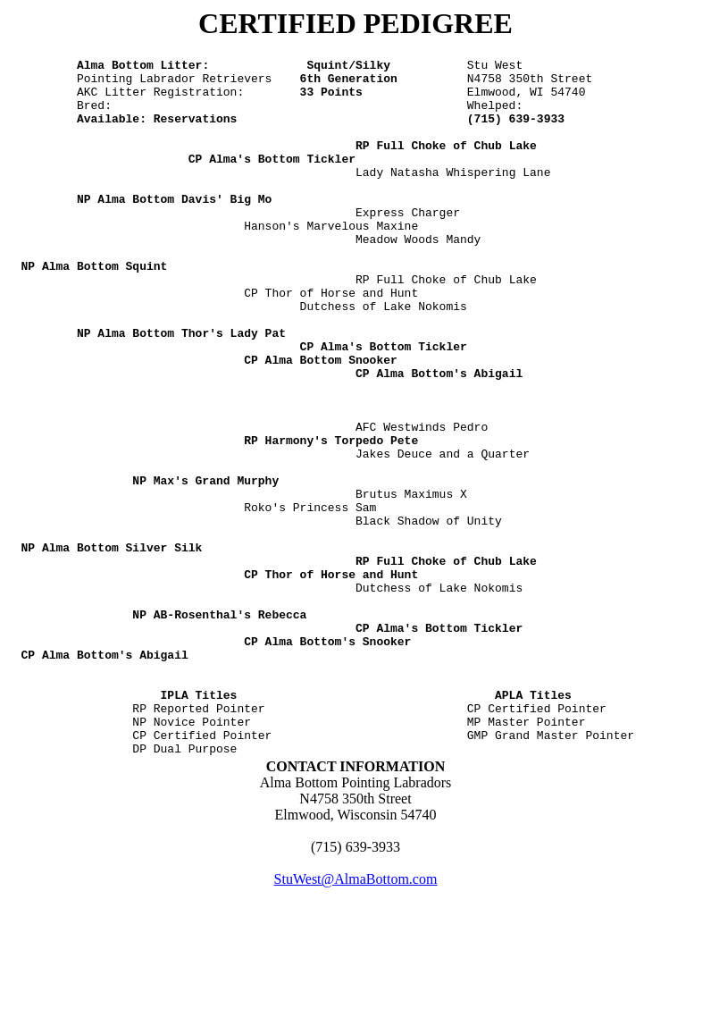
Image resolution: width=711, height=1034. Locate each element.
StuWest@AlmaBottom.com (356, 1018)
